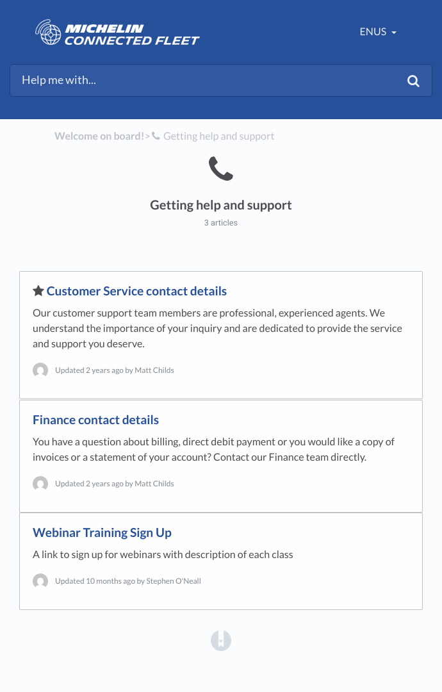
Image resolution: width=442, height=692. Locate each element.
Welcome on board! (99, 136)
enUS (374, 32)
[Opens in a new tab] (221, 640)
